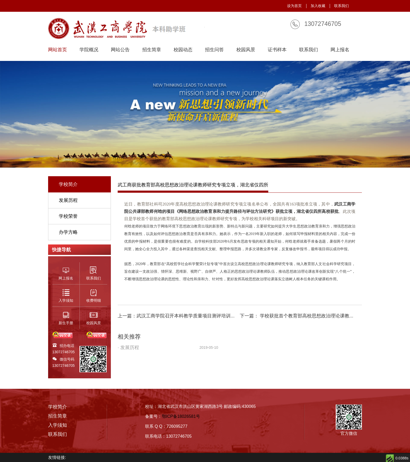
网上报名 (340, 49)
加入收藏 (318, 6)
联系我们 (341, 6)
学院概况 (88, 49)
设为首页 (294, 6)
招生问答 (214, 49)
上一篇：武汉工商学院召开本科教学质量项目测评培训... (176, 315)
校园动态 (183, 49)
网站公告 (120, 49)
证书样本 (277, 49)
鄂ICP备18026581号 (181, 416)
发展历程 (68, 200)
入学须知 (57, 425)
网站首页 (57, 49)
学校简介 (68, 184)
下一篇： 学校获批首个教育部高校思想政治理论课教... (296, 315)
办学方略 (68, 232)
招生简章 (151, 49)
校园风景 (245, 49)
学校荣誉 (68, 216)
